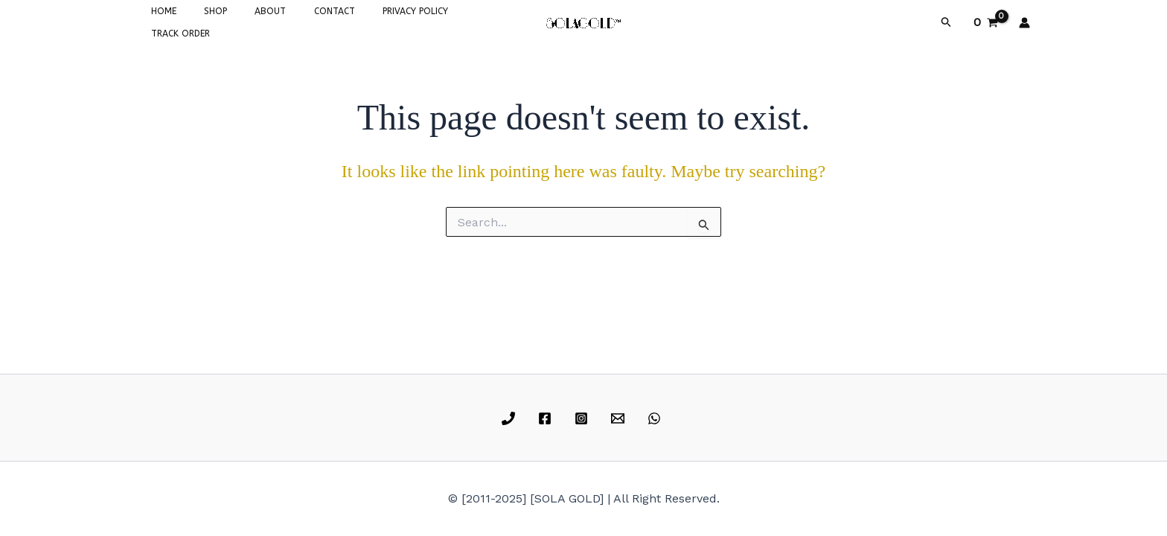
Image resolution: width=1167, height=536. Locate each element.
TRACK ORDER (450, 21)
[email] (619, 418)
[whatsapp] (656, 418)
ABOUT (245, 21)
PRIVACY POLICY (370, 21)
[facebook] (547, 418)
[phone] (511, 418)
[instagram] (584, 418)
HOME (158, 21)
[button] (947, 21)
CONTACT (299, 21)
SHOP (200, 21)
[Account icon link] (1024, 20)
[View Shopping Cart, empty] (985, 21)
